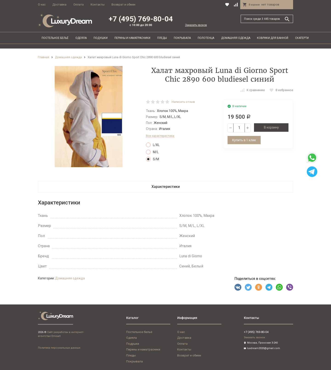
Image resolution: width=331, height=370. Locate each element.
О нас (42, 4)
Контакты (98, 4)
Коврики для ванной (272, 38)
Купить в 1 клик (244, 140)
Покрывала (182, 38)
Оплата (78, 4)
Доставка (59, 4)
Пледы (162, 38)
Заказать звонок (196, 25)
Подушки (101, 38)
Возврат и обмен (123, 4)
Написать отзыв (183, 101)
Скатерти (302, 38)
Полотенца (206, 38)
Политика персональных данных (59, 347)
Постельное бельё (55, 38)
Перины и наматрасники (132, 38)
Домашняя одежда (235, 38)
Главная (43, 57)
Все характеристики (160, 136)
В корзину (271, 127)
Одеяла (81, 38)
